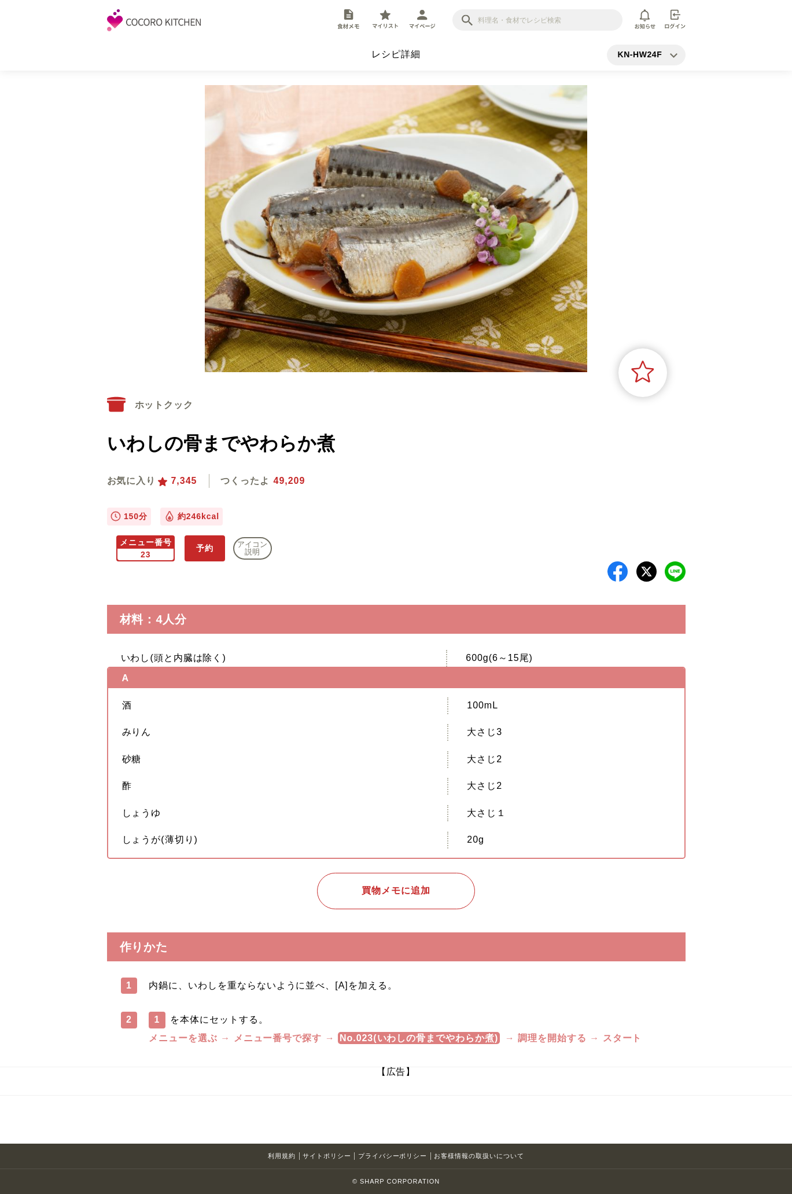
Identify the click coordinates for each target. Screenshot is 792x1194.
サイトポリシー (327, 1155)
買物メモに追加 (396, 890)
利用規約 (282, 1155)
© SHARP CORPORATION (396, 1181)
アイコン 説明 (252, 548)
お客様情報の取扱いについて (479, 1155)
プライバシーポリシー (393, 1155)
